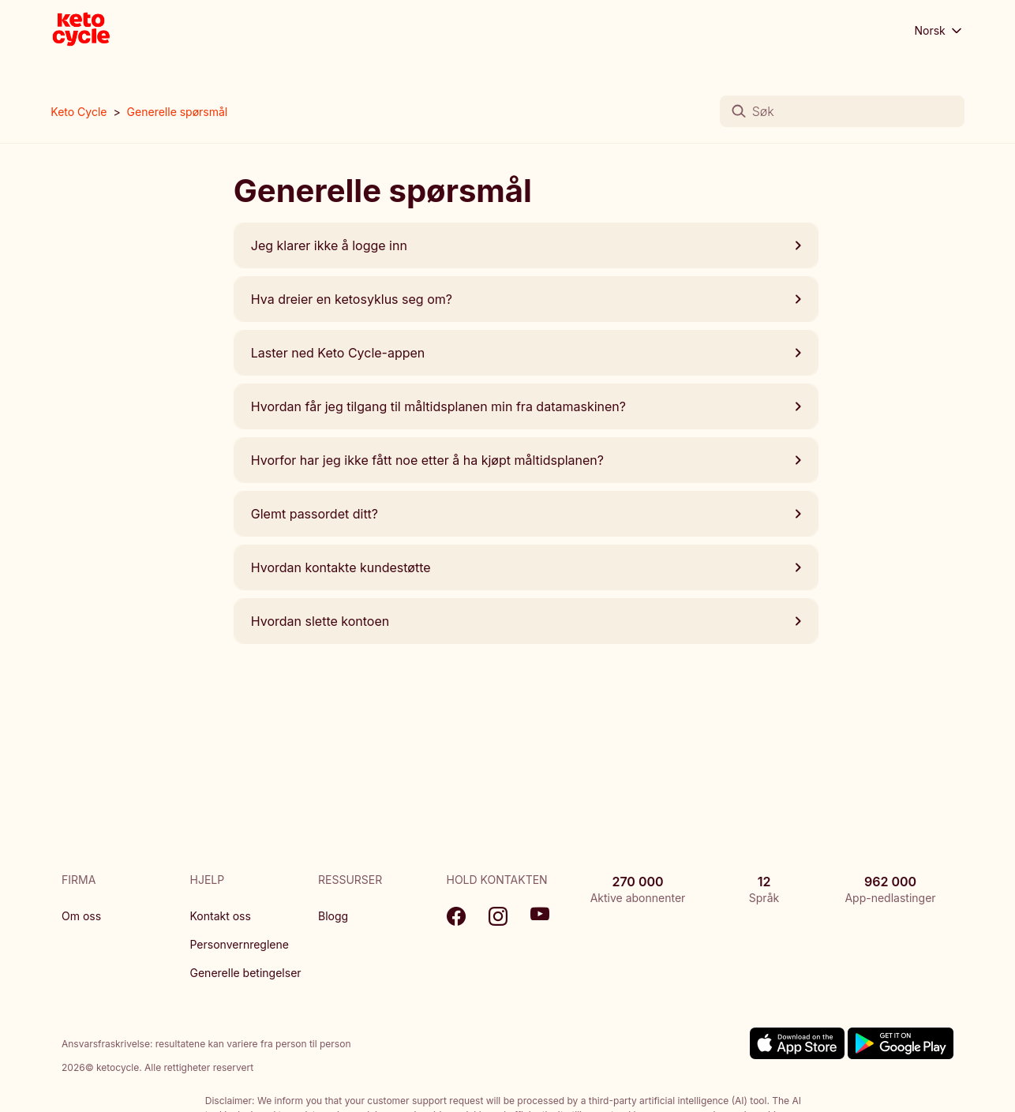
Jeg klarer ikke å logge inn (526, 245)
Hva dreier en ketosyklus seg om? (526, 299)
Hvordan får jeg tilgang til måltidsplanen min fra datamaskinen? (526, 406)
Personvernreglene (239, 944)
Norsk (939, 31)
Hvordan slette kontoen (526, 621)
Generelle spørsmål (177, 111)
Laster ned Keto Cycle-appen (526, 352)
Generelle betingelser (246, 972)
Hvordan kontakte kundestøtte (526, 567)
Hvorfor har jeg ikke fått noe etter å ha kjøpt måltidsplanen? (526, 460)
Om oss (81, 916)
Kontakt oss (220, 916)
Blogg (333, 916)
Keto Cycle (79, 111)
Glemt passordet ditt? (526, 513)
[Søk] (842, 111)
